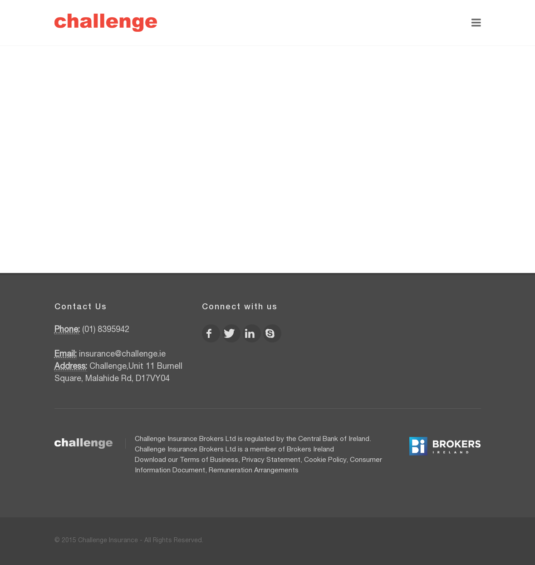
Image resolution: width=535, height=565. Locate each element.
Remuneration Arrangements (254, 470)
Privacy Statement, (272, 460)
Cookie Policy (325, 460)
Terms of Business (209, 460)
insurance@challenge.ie (122, 355)
